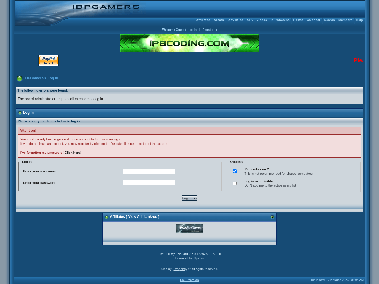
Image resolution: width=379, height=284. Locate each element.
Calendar (314, 20)
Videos (261, 20)
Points (298, 20)
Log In (192, 29)
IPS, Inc (215, 254)
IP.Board (182, 254)
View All (135, 217)
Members (345, 20)
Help (359, 20)
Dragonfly (180, 269)
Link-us (150, 217)
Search (329, 20)
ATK (250, 20)
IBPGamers (34, 78)
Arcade (219, 20)
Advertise (235, 20)
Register (207, 29)
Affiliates (203, 20)
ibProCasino (280, 20)
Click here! (73, 152)
